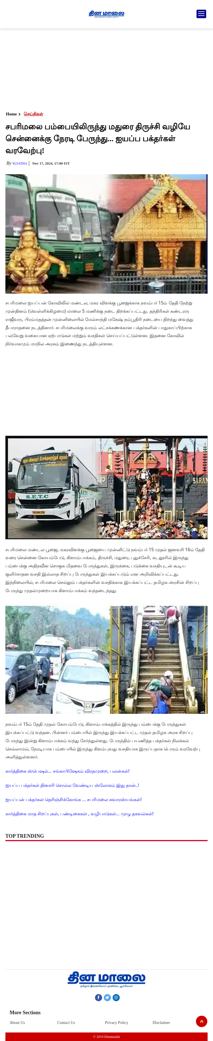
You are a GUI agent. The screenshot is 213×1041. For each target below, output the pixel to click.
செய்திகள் (33, 114)
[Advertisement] (106, 68)
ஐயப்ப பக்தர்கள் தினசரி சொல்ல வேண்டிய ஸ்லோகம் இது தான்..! (72, 785)
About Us (17, 1023)
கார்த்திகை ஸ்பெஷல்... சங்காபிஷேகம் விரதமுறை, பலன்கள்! (67, 771)
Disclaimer (161, 1023)
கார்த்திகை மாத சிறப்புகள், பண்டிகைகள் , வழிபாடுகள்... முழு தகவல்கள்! (79, 813)
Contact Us (66, 1023)
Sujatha (20, 163)
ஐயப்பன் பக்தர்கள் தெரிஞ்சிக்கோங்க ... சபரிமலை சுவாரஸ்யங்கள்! (73, 799)
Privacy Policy (116, 1023)
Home (11, 114)
